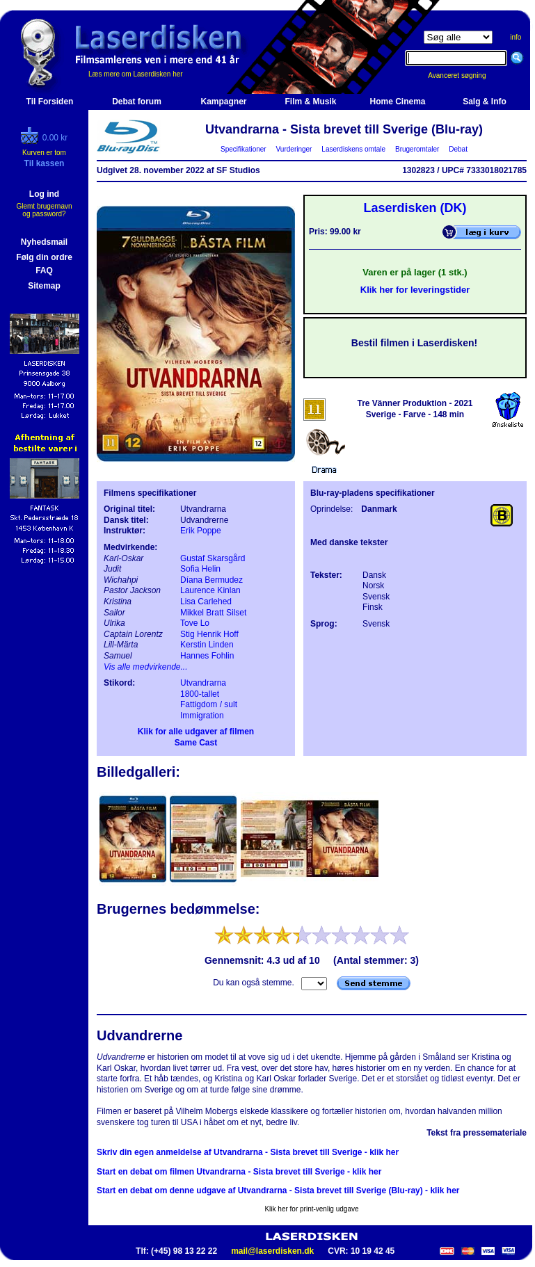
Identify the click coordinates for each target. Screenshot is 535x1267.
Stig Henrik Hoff (209, 634)
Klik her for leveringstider (415, 289)
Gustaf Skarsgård (212, 558)
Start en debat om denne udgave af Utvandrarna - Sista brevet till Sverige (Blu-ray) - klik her (278, 1190)
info (515, 37)
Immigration (202, 715)
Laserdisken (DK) (414, 208)
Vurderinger (294, 149)
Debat (458, 149)
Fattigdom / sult (208, 704)
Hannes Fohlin (207, 656)
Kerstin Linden (207, 644)
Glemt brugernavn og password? (44, 210)
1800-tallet (199, 694)
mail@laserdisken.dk (272, 1251)
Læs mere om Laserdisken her (135, 74)
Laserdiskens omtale (354, 149)
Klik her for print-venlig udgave (311, 1209)
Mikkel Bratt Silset (213, 613)
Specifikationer (244, 149)
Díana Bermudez (211, 580)
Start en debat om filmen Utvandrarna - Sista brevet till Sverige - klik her (239, 1172)
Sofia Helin (200, 569)
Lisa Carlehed (206, 601)
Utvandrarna (203, 683)
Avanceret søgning (464, 75)
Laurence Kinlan (210, 590)
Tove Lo (194, 623)
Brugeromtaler (416, 149)
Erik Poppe (200, 530)
